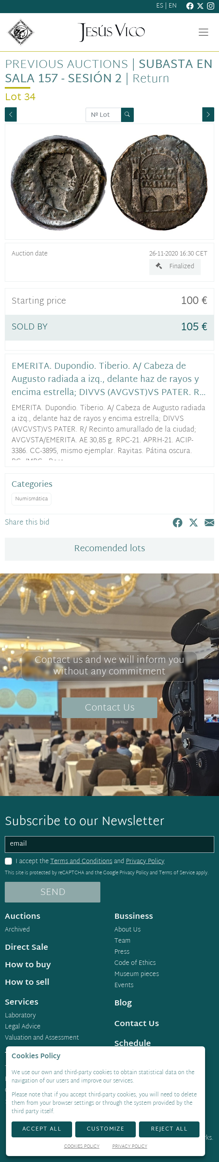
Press (121, 952)
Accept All (41, 1129)
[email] (109, 844)
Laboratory (20, 1016)
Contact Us (110, 708)
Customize (106, 1129)
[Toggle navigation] (203, 32)
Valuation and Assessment (42, 1038)
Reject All (169, 1129)
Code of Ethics (135, 963)
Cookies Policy (82, 1147)
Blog (123, 1003)
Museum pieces (136, 974)
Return (150, 79)
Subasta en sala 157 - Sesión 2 (109, 72)
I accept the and (90, 862)
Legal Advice (23, 1027)
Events (123, 986)
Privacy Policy (145, 862)
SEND (52, 892)
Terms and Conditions (81, 862)
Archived (17, 930)
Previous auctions (66, 65)
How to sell (27, 982)
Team (122, 941)
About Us (127, 930)
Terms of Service (177, 873)
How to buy (28, 965)
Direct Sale (26, 947)
